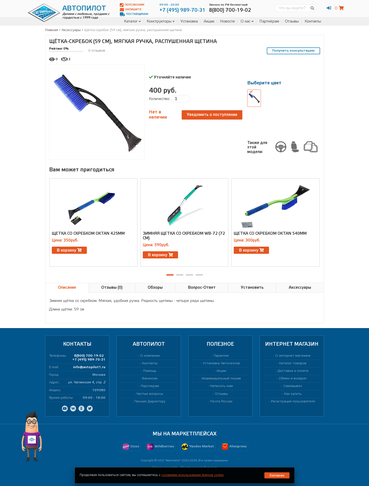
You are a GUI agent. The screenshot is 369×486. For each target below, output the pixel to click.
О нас (247, 21)
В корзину (69, 250)
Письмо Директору (149, 401)
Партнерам (150, 386)
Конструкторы (161, 21)
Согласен (276, 475)
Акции (209, 21)
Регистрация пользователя (293, 401)
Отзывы (292, 21)
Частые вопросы (149, 394)
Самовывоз (293, 386)
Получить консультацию (293, 50)
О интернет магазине (293, 355)
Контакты (313, 21)
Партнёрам (269, 21)
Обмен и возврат (293, 378)
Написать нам (221, 386)
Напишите (131, 10)
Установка (189, 21)
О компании (150, 355)
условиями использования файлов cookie (192, 475)
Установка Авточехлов (221, 363)
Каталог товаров (292, 363)
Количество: (159, 99)
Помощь (150, 371)
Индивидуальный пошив (221, 378)
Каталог (132, 21)
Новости (227, 21)
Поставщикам (134, 14)
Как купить (293, 394)
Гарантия (221, 355)
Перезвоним (132, 5)
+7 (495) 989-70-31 (88, 359)
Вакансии (149, 378)
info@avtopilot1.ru (89, 367)
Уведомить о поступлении (212, 115)
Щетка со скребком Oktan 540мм (270, 233)
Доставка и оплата (293, 371)
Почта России (221, 401)
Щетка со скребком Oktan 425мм (88, 233)
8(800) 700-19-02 (89, 355)
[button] (170, 275)
